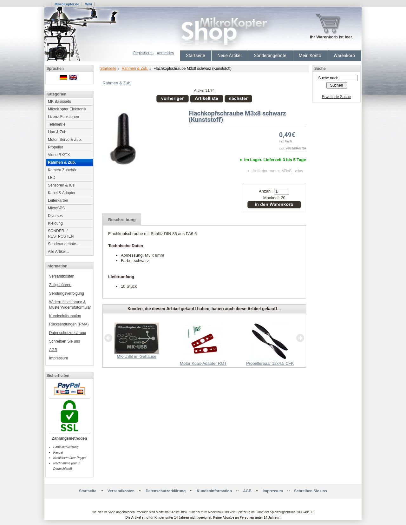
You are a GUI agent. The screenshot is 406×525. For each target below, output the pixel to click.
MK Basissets (59, 101)
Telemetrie (56, 124)
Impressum (58, 358)
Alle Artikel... (58, 251)
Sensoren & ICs (61, 185)
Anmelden (165, 53)
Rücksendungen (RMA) (69, 324)
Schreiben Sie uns (64, 341)
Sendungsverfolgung (66, 293)
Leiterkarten (58, 200)
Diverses (55, 215)
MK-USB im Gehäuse (136, 356)
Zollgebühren (60, 285)
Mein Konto (310, 55)
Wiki (88, 4)
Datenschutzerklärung (67, 333)
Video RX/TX (59, 155)
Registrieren (143, 53)
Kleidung (55, 223)
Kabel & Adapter (61, 193)
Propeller (55, 147)
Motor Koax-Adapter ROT (203, 363)
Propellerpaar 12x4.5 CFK (270, 363)
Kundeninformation (65, 316)
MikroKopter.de (67, 4)
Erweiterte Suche (336, 97)
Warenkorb (344, 55)
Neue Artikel (229, 55)
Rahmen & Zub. (134, 68)
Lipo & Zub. (57, 132)
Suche (320, 68)
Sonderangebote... (63, 244)
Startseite (195, 55)
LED (51, 177)
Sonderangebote (270, 55)
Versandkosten (61, 276)
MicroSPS (56, 208)
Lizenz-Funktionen (63, 117)
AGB (53, 350)
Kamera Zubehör (62, 170)
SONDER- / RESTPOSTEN (61, 234)
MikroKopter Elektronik (67, 109)
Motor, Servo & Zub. (65, 139)
